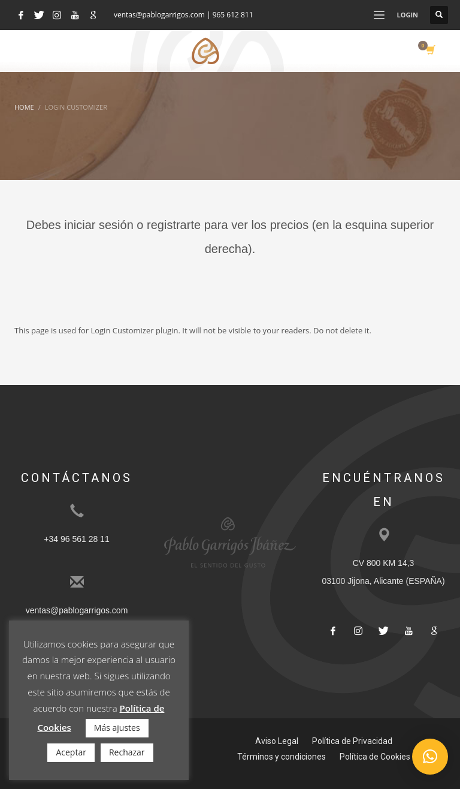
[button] (430, 757)
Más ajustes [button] (117, 727)
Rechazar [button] (127, 752)
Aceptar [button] (71, 752)
